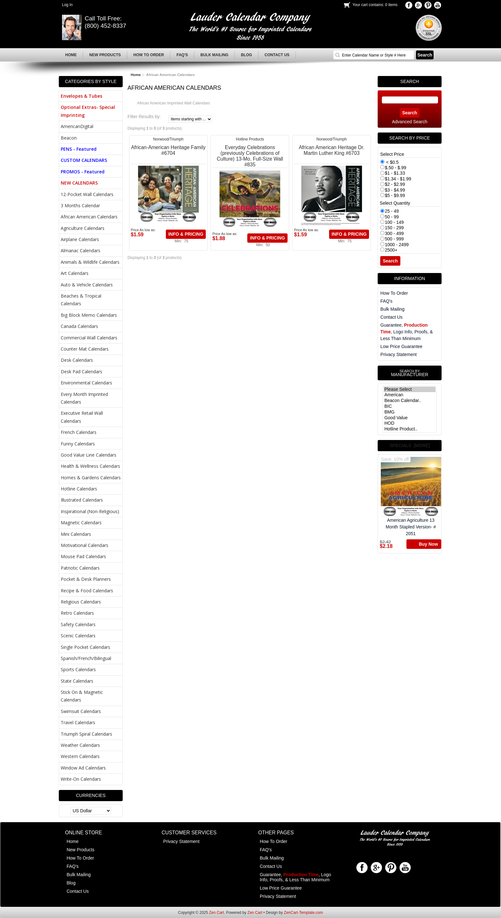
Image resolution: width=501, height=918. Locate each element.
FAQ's (387, 301)
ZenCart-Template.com (303, 912)
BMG (409, 412)
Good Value (409, 418)
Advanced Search (410, 121)
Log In (67, 5)
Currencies (91, 795)
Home (136, 75)
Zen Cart (216, 912)
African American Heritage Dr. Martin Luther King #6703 (331, 150)
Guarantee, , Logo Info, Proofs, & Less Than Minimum (407, 331)
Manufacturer (410, 373)
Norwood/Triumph (168, 139)
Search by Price (409, 137)
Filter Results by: (144, 116)
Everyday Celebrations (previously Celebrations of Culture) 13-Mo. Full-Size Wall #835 (250, 156)
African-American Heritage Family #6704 (168, 150)
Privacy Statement (399, 354)
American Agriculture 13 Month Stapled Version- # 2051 (411, 496)
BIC (409, 406)
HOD (409, 423)
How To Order (394, 293)
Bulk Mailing (393, 309)
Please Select (409, 389)
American (409, 395)
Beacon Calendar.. (409, 401)
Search (409, 81)
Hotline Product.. (409, 429)
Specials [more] (409, 445)
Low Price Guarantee (402, 346)
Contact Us (392, 317)
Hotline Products (250, 139)
